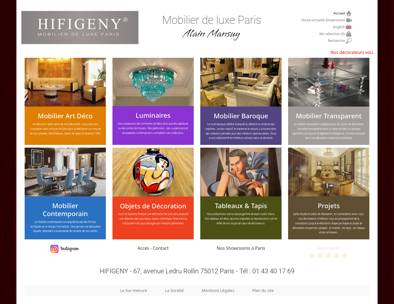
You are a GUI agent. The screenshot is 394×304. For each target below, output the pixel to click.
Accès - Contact (153, 248)
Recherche (337, 41)
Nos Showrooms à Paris (241, 248)
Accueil (340, 13)
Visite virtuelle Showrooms (324, 20)
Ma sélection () (332, 34)
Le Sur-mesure (133, 290)
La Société (174, 290)
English (339, 26)
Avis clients (328, 252)
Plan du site (263, 290)
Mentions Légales (218, 290)
